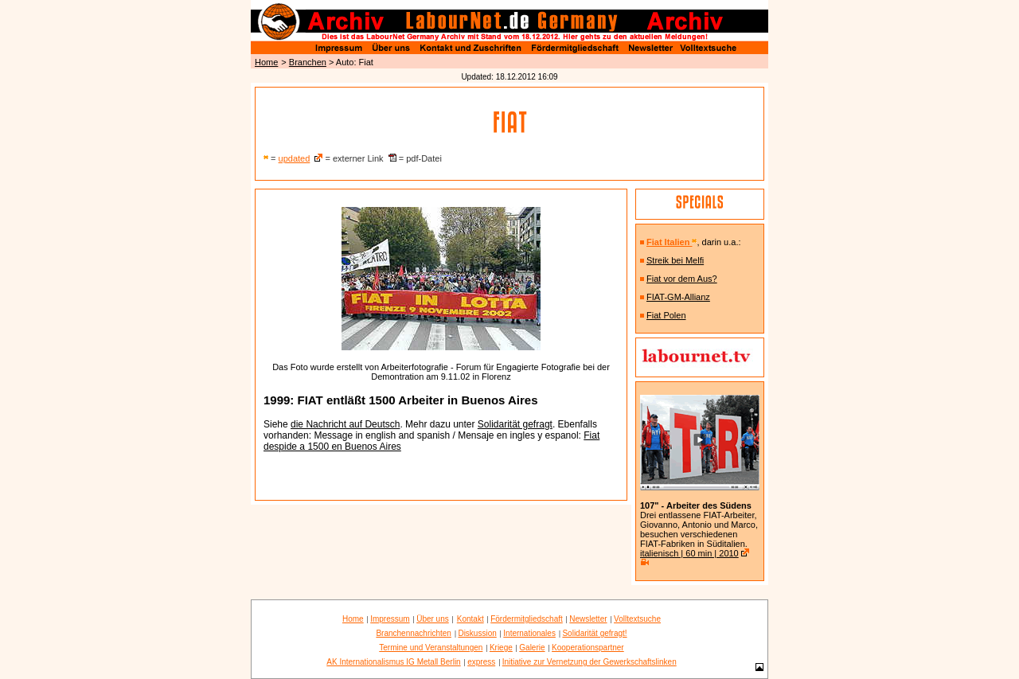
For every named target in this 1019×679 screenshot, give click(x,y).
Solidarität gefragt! (594, 633)
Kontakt (470, 619)
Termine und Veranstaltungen (430, 647)
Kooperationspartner (588, 647)
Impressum (389, 619)
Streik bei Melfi (675, 260)
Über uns (432, 619)
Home (266, 62)
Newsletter (588, 619)
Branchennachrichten (413, 633)
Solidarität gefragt (515, 424)
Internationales (529, 633)
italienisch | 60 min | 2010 (689, 553)
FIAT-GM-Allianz (678, 297)
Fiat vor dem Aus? (681, 278)
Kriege (501, 647)
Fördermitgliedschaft (526, 619)
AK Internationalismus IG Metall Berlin (393, 662)
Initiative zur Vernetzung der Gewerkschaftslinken (589, 662)
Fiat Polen (666, 315)
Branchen (307, 62)
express (481, 662)
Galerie (532, 647)
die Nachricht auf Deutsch (345, 424)
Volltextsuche (637, 619)
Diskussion (477, 633)
